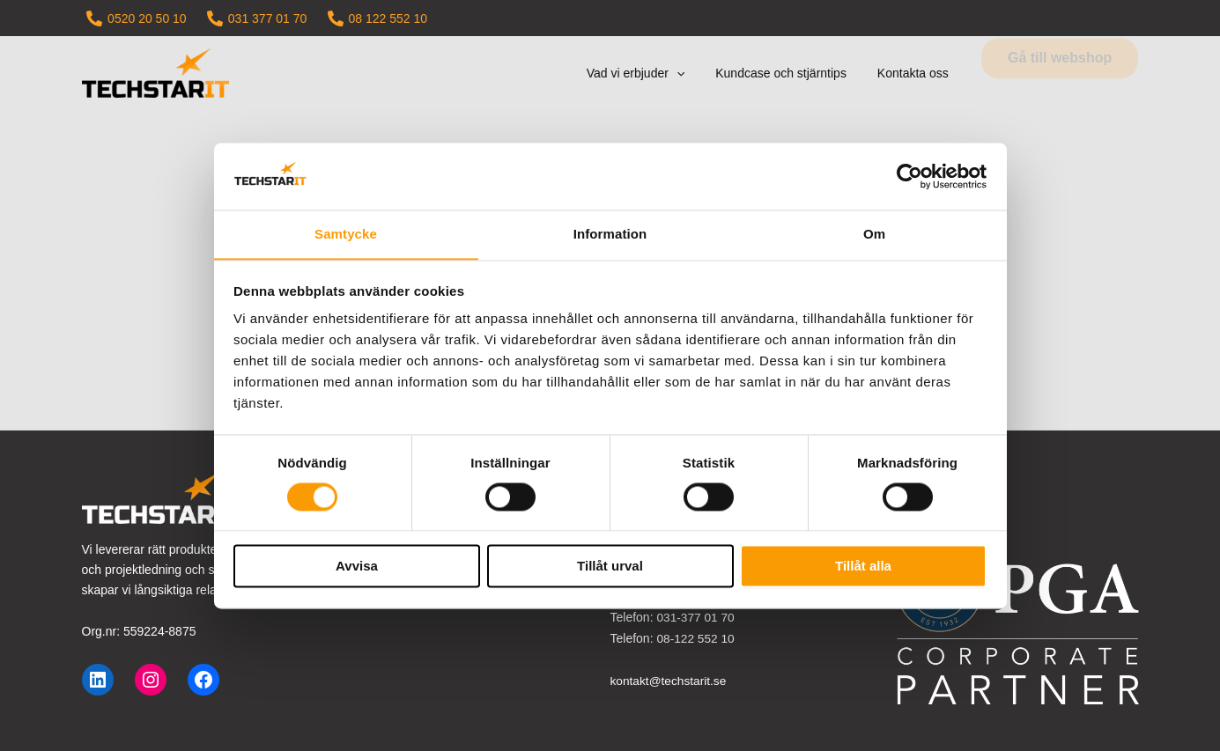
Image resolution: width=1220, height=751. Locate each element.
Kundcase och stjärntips (790, 73)
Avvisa (357, 566)
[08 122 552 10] (377, 18)
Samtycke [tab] (345, 233)
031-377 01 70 (696, 617)
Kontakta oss (915, 73)
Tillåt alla (863, 566)
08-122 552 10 (696, 637)
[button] (691, 73)
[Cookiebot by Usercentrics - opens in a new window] (909, 176)
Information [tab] (610, 233)
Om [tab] (874, 233)
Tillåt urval (610, 566)
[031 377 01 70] (257, 18)
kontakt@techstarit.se (669, 679)
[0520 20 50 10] (137, 18)
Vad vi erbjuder (651, 73)
